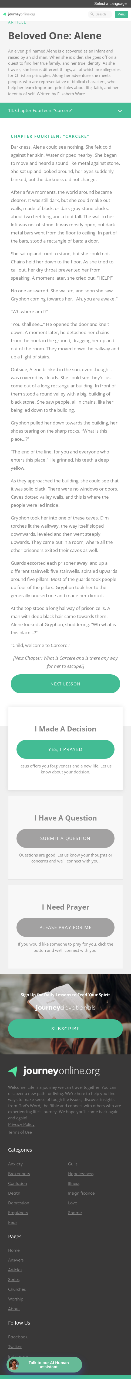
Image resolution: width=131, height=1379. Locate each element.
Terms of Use (20, 1132)
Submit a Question (65, 838)
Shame (75, 1212)
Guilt (72, 1164)
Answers (15, 1260)
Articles (15, 1270)
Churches (17, 1289)
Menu (121, 14)
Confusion (17, 1183)
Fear (12, 1222)
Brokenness (19, 1174)
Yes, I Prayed (65, 749)
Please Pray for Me (65, 927)
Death (14, 1193)
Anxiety (15, 1164)
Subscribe (65, 1029)
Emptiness (18, 1212)
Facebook (18, 1337)
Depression (18, 1203)
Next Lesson (65, 684)
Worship (15, 1299)
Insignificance (81, 1193)
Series (13, 1279)
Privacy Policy (21, 1124)
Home (14, 1250)
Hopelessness (80, 1174)
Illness (73, 1183)
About (14, 1309)
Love (72, 1203)
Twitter (15, 1346)
